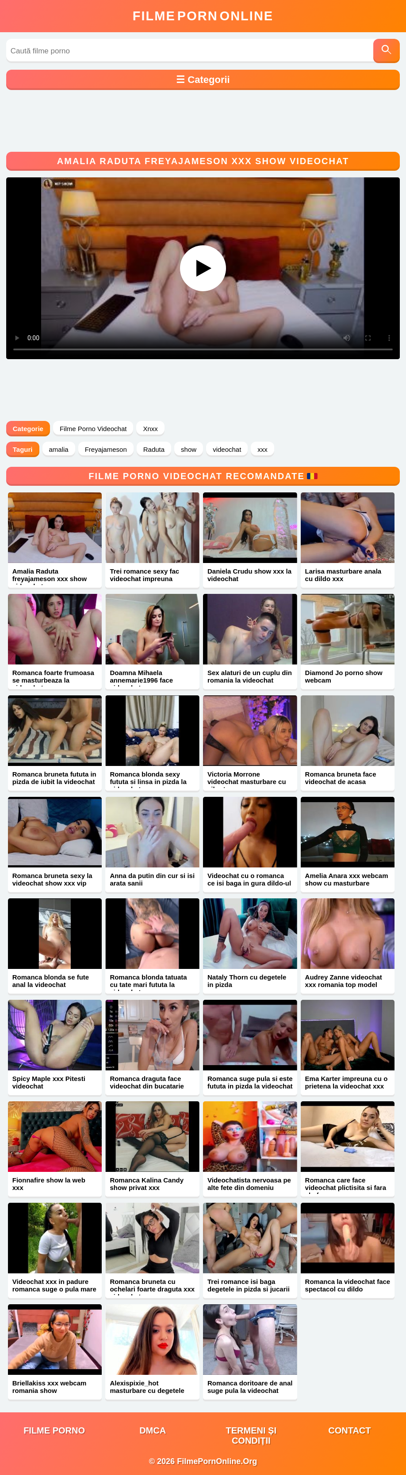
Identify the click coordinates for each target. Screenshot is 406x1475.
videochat (227, 449)
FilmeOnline (203, 16)
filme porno (54, 1430)
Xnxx (150, 428)
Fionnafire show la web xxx (48, 1183)
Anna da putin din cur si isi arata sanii (152, 879)
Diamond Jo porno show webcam (344, 676)
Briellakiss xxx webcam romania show (49, 1386)
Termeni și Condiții (251, 1435)
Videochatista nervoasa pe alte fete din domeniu (249, 1183)
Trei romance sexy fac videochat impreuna (144, 574)
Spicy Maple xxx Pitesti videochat (48, 1082)
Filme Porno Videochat (93, 428)
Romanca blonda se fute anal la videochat (50, 980)
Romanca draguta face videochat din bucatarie (147, 1082)
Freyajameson (106, 449)
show (188, 449)
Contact (349, 1430)
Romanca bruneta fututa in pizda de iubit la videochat (54, 777)
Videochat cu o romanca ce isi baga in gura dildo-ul (249, 879)
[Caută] (386, 51)
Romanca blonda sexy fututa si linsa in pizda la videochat (148, 781)
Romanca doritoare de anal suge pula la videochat (250, 1386)
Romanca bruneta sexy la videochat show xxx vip (52, 879)
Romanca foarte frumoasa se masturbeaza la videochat (53, 680)
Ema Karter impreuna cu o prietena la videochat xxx (346, 1082)
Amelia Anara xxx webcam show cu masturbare (346, 879)
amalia (59, 449)
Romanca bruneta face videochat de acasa (340, 777)
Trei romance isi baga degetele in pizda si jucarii (248, 1285)
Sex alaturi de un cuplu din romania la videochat (249, 676)
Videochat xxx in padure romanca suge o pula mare (54, 1285)
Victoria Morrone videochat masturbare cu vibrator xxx (246, 781)
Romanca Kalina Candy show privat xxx (147, 1183)
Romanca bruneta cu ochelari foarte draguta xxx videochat (152, 1289)
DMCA (152, 1430)
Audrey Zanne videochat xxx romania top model (343, 980)
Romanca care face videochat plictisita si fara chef (345, 1187)
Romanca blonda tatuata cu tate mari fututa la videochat (148, 984)
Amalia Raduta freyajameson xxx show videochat (49, 578)
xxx (262, 449)
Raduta (154, 449)
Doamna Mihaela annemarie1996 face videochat (141, 680)
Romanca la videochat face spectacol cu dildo (348, 1285)
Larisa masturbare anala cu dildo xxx (343, 574)
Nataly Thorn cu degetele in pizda (246, 980)
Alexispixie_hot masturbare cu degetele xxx (147, 1390)
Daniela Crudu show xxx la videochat (249, 574)
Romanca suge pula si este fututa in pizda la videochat (250, 1082)
